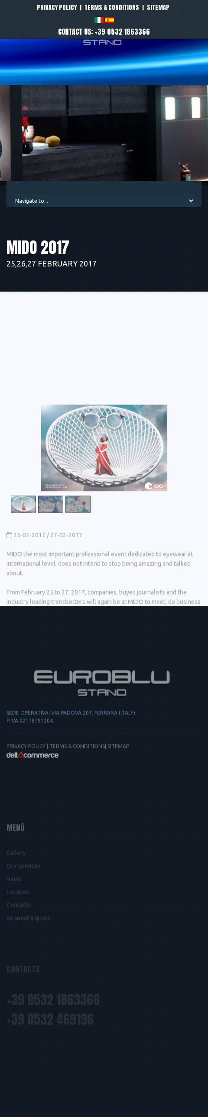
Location (17, 916)
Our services (23, 890)
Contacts (18, 929)
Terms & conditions (111, 7)
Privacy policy (57, 7)
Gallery (16, 877)
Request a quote (28, 942)
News (14, 903)
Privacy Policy (26, 770)
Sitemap (158, 7)
